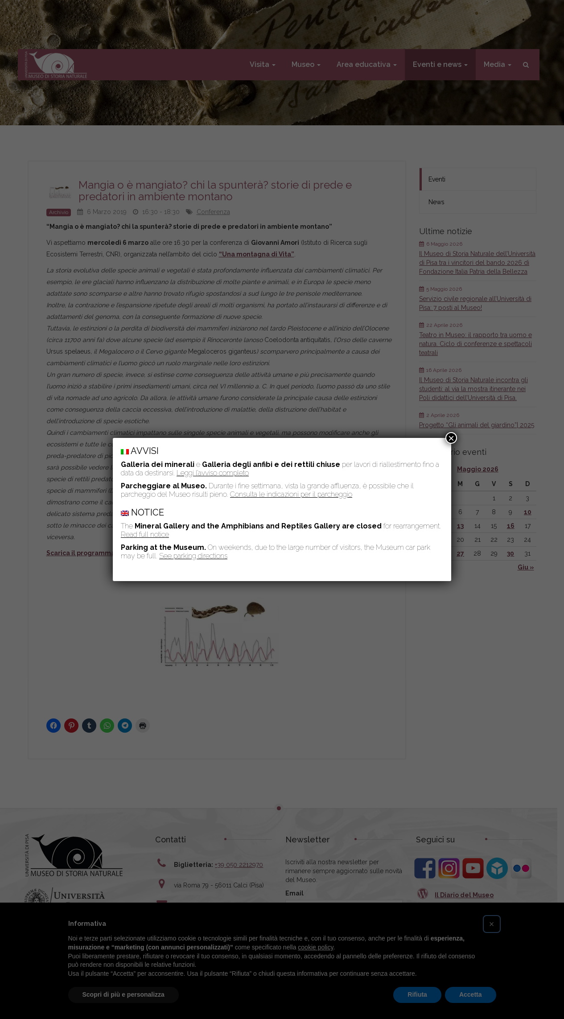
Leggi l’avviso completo (213, 473)
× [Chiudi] (451, 438)
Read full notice (145, 534)
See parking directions (193, 556)
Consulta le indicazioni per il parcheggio (291, 494)
